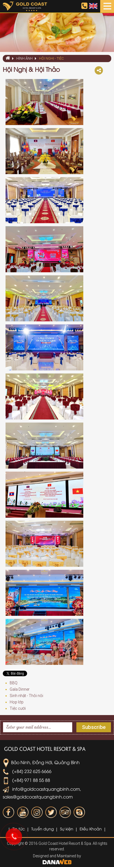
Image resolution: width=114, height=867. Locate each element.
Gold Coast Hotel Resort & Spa (45, 748)
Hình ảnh (24, 58)
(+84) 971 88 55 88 (26, 780)
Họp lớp (17, 702)
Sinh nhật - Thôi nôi (26, 695)
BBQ (13, 683)
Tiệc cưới (18, 708)
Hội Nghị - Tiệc (51, 58)
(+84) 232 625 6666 (27, 771)
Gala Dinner (20, 689)
